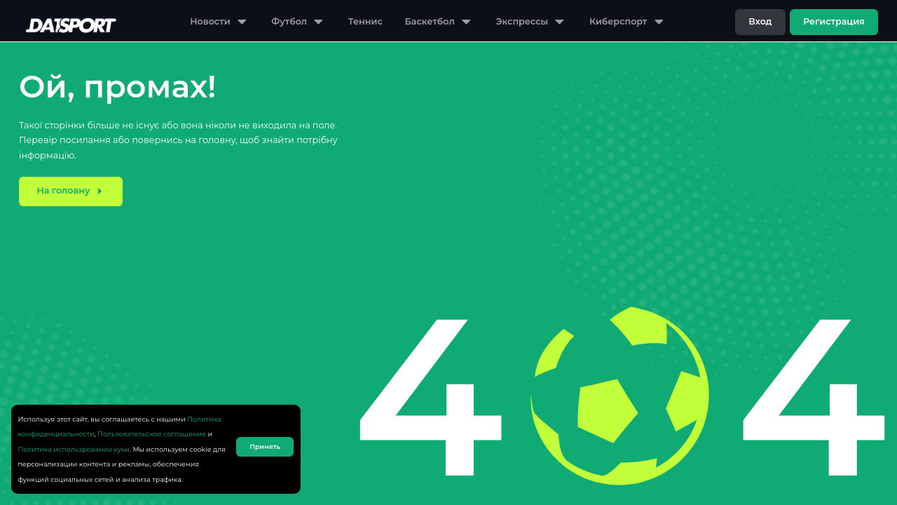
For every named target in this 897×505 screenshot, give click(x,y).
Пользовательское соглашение (151, 434)
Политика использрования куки (74, 449)
